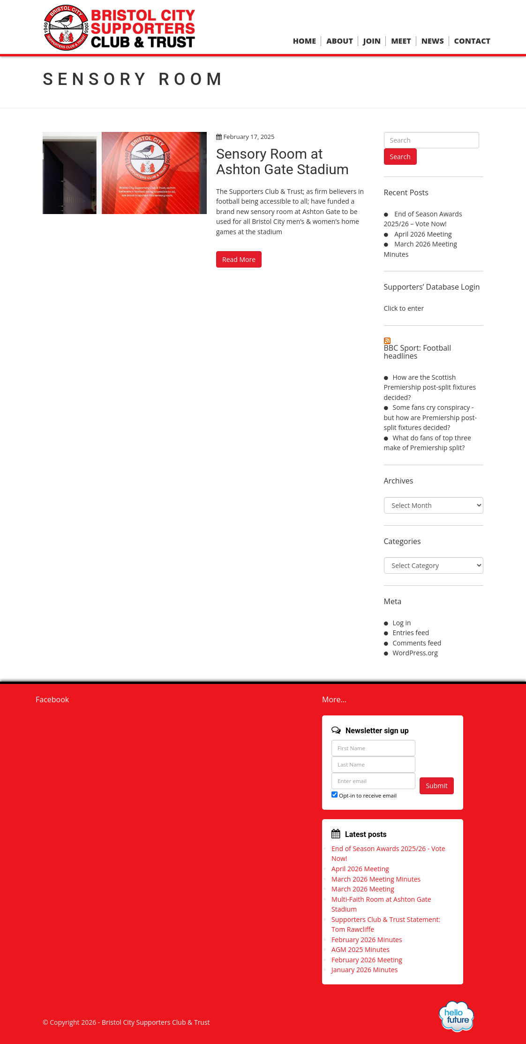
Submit (436, 785)
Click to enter (404, 308)
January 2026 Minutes (364, 969)
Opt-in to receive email (364, 795)
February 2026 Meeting (366, 959)
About (339, 41)
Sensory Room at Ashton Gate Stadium (282, 161)
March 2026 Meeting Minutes (376, 879)
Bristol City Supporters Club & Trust (156, 1022)
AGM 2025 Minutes (360, 949)
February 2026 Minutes (366, 939)
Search (400, 156)
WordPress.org (415, 652)
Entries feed (411, 632)
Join (372, 41)
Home (304, 41)
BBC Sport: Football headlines (417, 352)
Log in (402, 622)
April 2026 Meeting (423, 234)
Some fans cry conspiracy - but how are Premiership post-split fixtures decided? (430, 417)
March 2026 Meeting (362, 888)
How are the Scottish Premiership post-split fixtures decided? (430, 387)
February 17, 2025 (248, 136)
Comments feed (417, 642)
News (432, 41)
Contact (472, 41)
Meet (401, 41)
